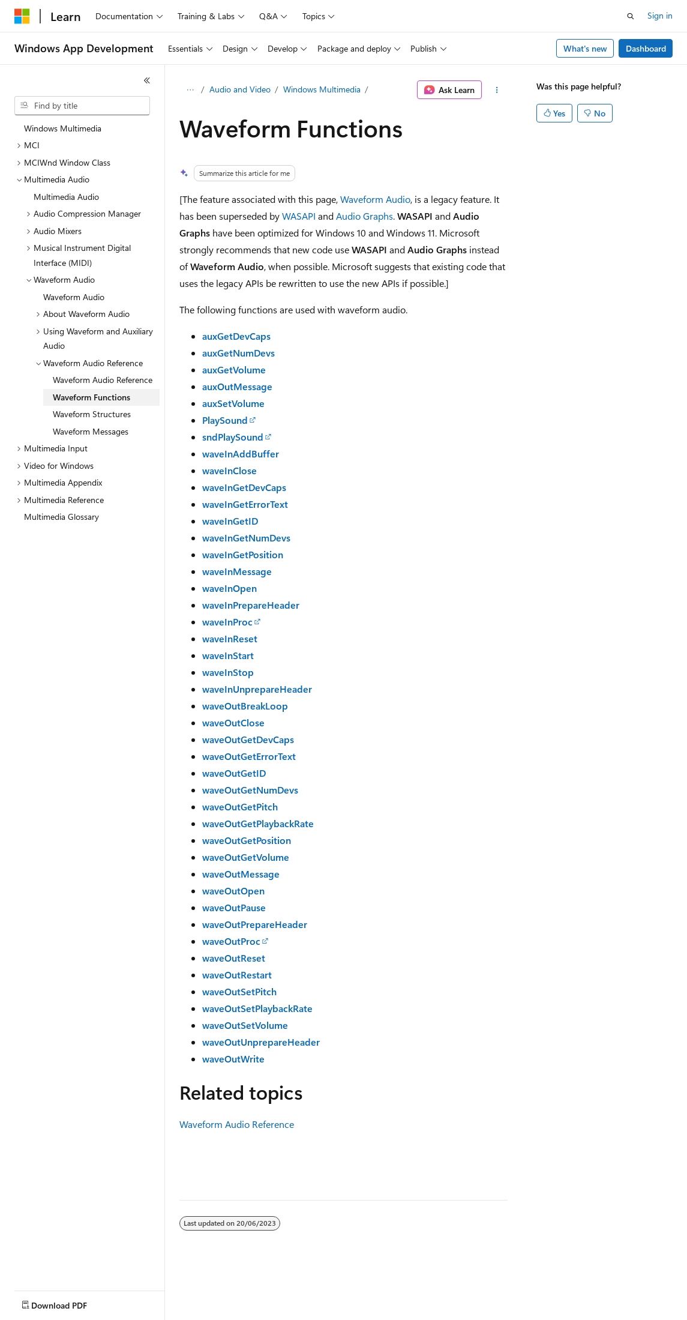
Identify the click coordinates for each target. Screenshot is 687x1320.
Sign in (660, 15)
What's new (585, 48)
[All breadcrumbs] (189, 90)
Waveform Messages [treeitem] (90, 431)
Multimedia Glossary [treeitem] (61, 516)
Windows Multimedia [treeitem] (62, 128)
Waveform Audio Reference (236, 1124)
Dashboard (646, 48)
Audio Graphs (364, 215)
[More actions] (497, 90)
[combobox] (82, 105)
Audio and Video (240, 89)
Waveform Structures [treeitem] (92, 414)
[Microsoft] (22, 16)
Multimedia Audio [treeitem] (66, 196)
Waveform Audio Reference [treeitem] (102, 379)
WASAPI (299, 215)
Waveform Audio (375, 199)
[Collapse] (147, 80)
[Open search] (631, 16)
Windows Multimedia (322, 89)
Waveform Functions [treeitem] (91, 397)
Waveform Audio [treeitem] (73, 297)
